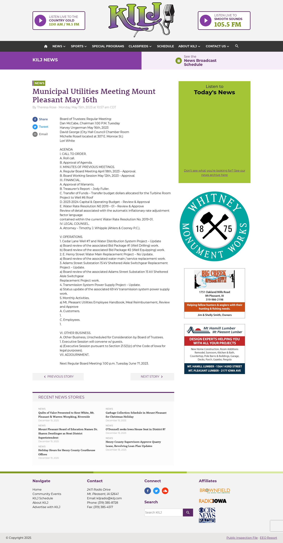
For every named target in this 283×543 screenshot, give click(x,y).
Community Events (47, 494)
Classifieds (141, 46)
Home (37, 489)
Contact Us (218, 46)
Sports (79, 46)
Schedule (165, 46)
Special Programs (108, 46)
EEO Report (268, 538)
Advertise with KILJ (46, 507)
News (59, 46)
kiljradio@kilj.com (109, 498)
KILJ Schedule (43, 498)
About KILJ (189, 46)
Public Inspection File (242, 538)
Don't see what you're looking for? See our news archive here (214, 173)
